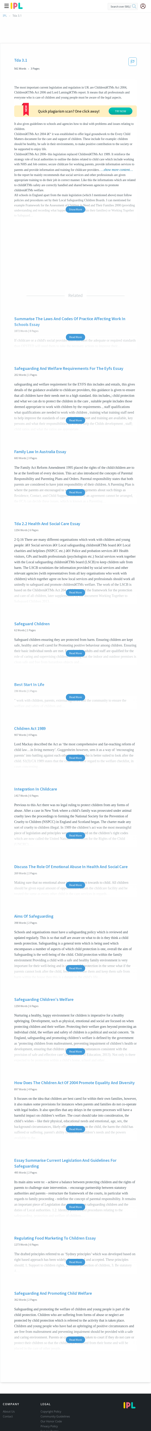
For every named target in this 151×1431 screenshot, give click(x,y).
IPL (5, 15)
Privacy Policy (49, 1426)
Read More (75, 337)
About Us (9, 1411)
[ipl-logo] (17, 7)
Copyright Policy (51, 1411)
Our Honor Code (51, 1421)
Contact (8, 1416)
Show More (75, 209)
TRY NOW (120, 111)
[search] (134, 6)
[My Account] (144, 6)
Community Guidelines (55, 1416)
